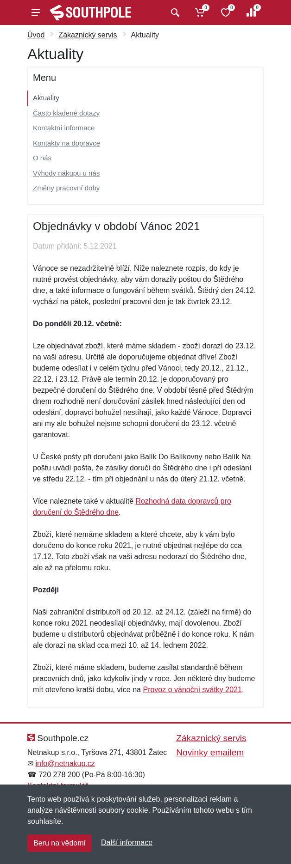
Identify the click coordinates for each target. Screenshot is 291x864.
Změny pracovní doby (66, 188)
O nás (42, 158)
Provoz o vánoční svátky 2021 (192, 690)
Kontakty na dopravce (66, 143)
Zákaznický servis (87, 35)
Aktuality (46, 98)
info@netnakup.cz (65, 763)
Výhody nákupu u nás (66, 173)
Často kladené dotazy (66, 113)
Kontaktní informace (64, 128)
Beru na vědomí (59, 843)
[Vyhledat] (174, 12)
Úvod (35, 35)
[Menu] (35, 12)
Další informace (126, 842)
